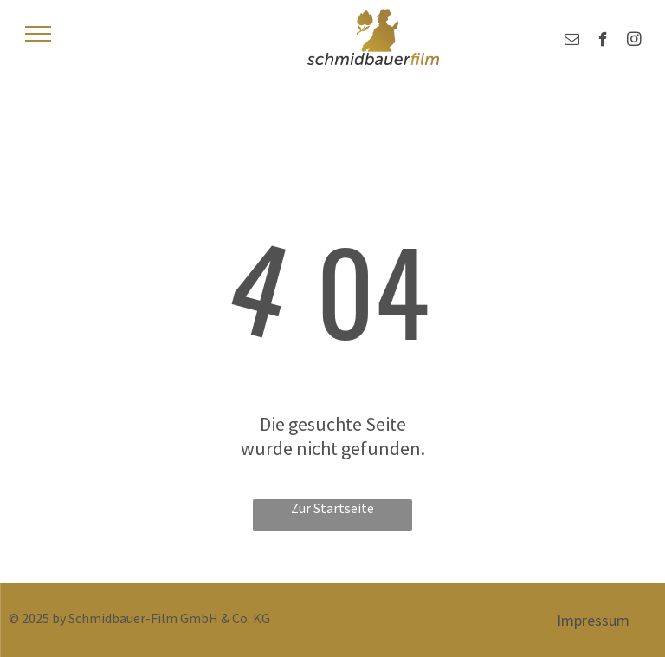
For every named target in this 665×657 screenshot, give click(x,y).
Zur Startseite (332, 508)
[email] (572, 42)
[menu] (38, 33)
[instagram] (634, 42)
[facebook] (603, 42)
